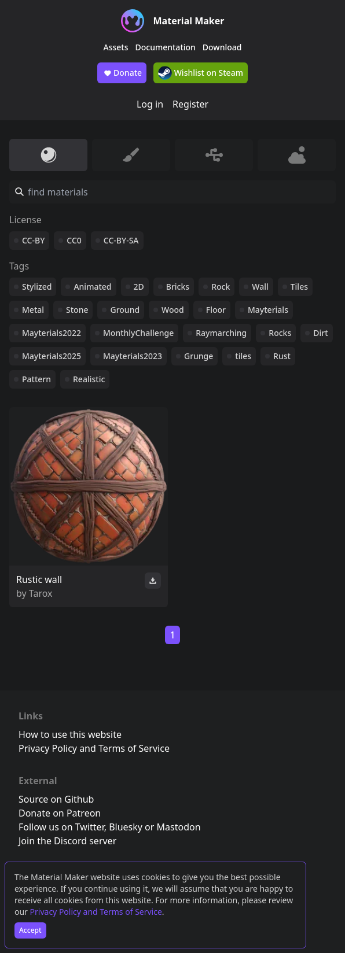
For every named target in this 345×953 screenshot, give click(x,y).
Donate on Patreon (60, 813)
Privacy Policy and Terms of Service (96, 911)
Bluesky (125, 827)
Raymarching (221, 332)
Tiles (299, 286)
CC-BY (33, 240)
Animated (92, 286)
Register (190, 104)
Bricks (177, 286)
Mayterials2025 (51, 355)
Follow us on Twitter (61, 827)
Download (222, 47)
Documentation (165, 47)
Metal (33, 309)
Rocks (280, 332)
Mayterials (268, 309)
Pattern (36, 379)
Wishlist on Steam (200, 73)
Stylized (37, 286)
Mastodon (179, 827)
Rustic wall (39, 579)
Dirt (320, 332)
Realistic (89, 379)
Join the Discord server (67, 840)
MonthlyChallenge (138, 332)
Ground (125, 309)
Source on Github (56, 799)
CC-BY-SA (121, 240)
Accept (30, 930)
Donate (122, 73)
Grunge (198, 355)
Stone (77, 309)
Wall (260, 286)
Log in (150, 104)
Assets (116, 47)
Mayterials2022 (51, 332)
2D (139, 286)
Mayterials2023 (132, 355)
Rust (282, 355)
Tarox (41, 593)
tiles (243, 355)
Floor (216, 309)
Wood (173, 309)
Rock (220, 286)
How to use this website (70, 734)
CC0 (74, 240)
